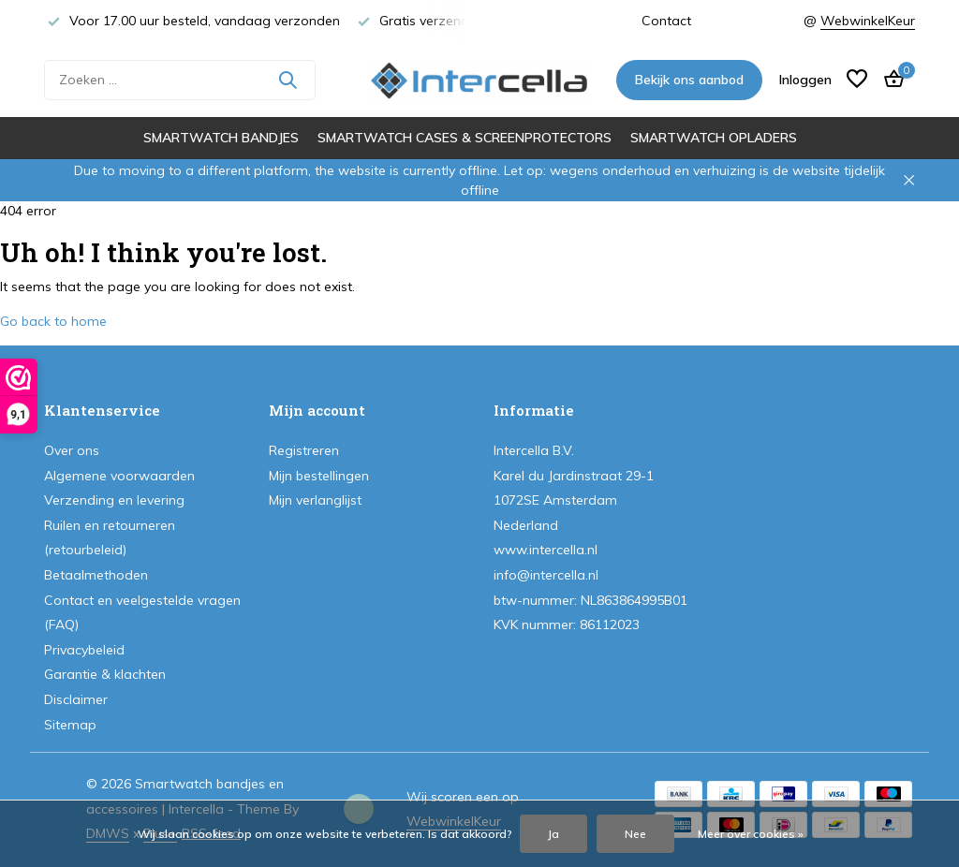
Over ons (71, 450)
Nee (635, 834)
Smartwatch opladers (713, 137)
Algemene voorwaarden (119, 475)
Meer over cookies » (751, 834)
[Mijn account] (805, 79)
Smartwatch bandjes (221, 137)
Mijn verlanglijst (315, 500)
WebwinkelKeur (867, 20)
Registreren (304, 450)
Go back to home (53, 321)
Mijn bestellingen (319, 475)
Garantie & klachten (105, 674)
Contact (666, 20)
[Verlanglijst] (857, 80)
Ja (553, 834)
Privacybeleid (84, 649)
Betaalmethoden (96, 574)
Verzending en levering (114, 500)
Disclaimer (76, 699)
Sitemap (70, 724)
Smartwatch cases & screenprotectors (464, 137)
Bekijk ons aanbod (689, 79)
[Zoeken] (180, 80)
